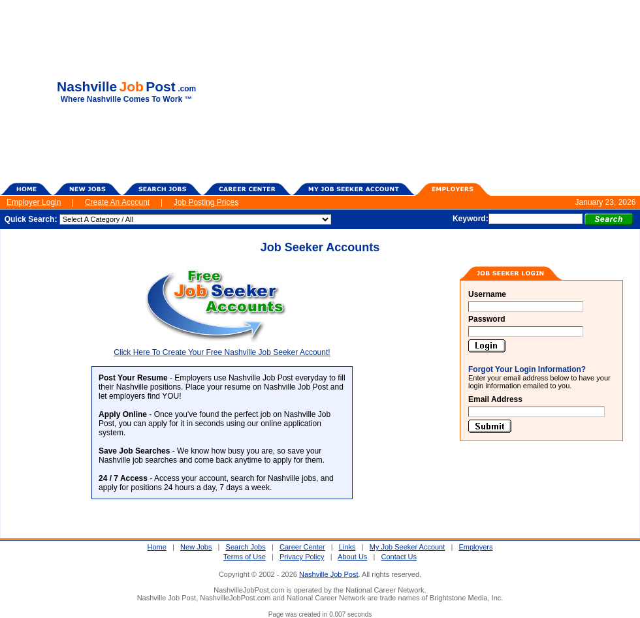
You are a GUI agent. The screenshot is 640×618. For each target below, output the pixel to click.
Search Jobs (246, 547)
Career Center (302, 547)
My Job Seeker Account (407, 547)
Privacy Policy (302, 557)
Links (347, 547)
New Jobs (196, 547)
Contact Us (399, 557)
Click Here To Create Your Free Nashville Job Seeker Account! (222, 349)
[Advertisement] (443, 91)
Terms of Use (244, 557)
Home (157, 547)
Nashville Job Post (329, 574)
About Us (352, 557)
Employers (476, 547)
